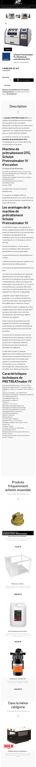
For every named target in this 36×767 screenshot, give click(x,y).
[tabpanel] (18, 740)
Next (32, 16)
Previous (4, 16)
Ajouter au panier (23, 80)
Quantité (5, 77)
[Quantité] (6, 80)
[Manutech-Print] (18, 2)
